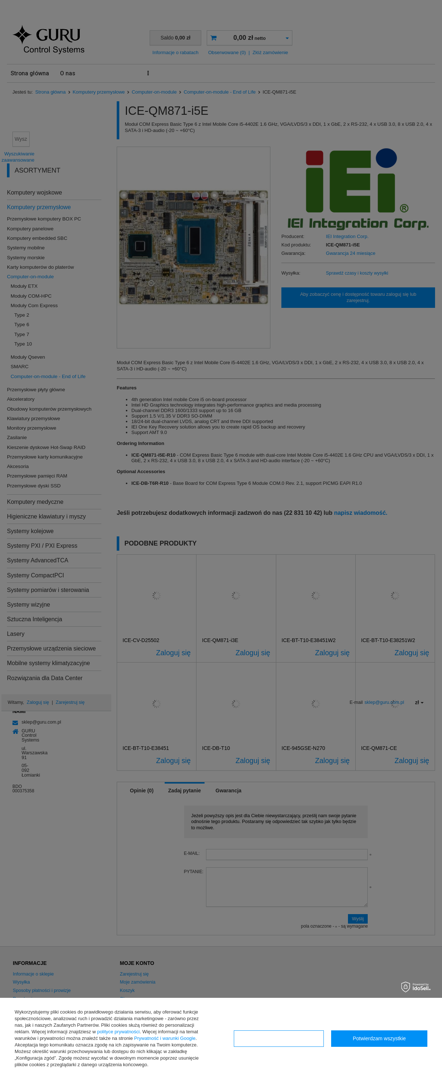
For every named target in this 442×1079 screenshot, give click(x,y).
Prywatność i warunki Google (165, 1038)
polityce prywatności (118, 1031)
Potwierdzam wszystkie (379, 1038)
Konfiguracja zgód (278, 1038)
